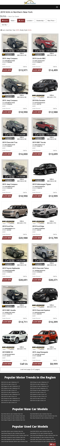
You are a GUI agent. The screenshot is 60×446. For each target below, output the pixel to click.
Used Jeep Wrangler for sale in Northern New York (42, 437)
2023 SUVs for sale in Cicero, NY (38, 392)
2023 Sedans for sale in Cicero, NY (38, 394)
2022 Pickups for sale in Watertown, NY (10, 398)
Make (13, 20)
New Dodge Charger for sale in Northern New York (13, 420)
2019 (21, 20)
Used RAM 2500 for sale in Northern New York (41, 431)
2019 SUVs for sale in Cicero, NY (9, 402)
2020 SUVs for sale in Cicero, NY (38, 400)
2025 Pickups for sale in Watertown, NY (39, 386)
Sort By (5, 25)
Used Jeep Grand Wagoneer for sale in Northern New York (44, 435)
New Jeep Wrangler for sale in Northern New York (13, 418)
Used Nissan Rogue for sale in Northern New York (13, 433)
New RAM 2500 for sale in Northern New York (41, 413)
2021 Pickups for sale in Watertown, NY (10, 400)
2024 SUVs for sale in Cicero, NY (9, 390)
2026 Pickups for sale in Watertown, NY (39, 382)
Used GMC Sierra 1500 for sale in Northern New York (42, 439)
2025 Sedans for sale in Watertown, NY (10, 388)
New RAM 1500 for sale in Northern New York (12, 413)
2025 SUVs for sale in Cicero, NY (9, 384)
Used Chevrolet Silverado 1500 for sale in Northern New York (14, 442)
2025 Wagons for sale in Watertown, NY (10, 386)
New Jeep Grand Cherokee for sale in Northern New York (43, 416)
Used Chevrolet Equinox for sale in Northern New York (43, 441)
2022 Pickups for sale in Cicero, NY (38, 396)
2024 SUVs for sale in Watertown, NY (39, 388)
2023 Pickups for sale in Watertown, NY (10, 394)
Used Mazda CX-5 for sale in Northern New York (41, 433)
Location (30, 20)
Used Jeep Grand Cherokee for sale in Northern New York (14, 435)
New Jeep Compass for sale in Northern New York (13, 416)
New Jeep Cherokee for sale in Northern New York (42, 418)
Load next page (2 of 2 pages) (30, 369)
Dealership (40, 20)
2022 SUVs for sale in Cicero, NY (9, 396)
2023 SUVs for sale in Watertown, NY (10, 392)
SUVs (5, 20)
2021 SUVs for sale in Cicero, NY (38, 398)
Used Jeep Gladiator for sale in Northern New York (13, 439)
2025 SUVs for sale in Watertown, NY (39, 384)
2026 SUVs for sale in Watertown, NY (10, 382)
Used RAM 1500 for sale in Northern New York (12, 431)
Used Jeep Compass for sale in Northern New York (13, 437)
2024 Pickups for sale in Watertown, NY (39, 390)
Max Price (51, 20)
